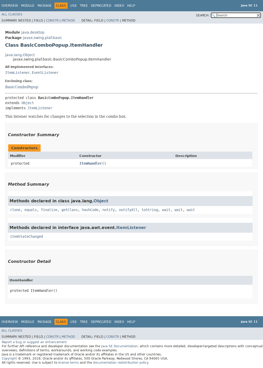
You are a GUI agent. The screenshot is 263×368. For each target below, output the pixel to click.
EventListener (45, 73)
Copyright (9, 358)
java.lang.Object (20, 55)
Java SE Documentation (119, 346)
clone (15, 210)
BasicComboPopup (21, 87)
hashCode (90, 210)
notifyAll (128, 210)
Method (68, 20)
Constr (52, 20)
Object (28, 103)
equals (30, 210)
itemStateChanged (26, 236)
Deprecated (101, 5)
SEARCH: (202, 15)
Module (27, 5)
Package (44, 5)
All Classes (12, 14)
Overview (10, 5)
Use (73, 5)
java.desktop (32, 32)
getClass (69, 210)
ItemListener (17, 73)
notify (108, 210)
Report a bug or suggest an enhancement (34, 342)
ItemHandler (90, 163)
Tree (84, 5)
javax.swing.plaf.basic (42, 38)
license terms (68, 362)
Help (131, 5)
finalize (49, 210)
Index (119, 5)
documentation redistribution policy (120, 362)
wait (166, 210)
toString (150, 210)
